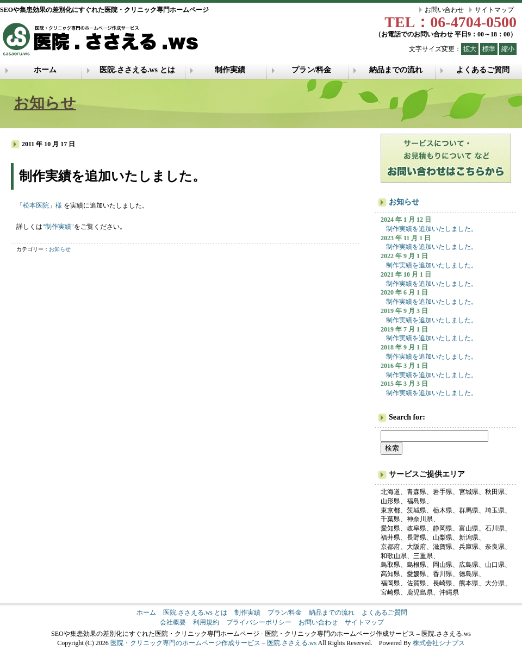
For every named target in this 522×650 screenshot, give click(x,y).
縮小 (507, 49)
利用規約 (206, 622)
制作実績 (230, 70)
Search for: (407, 417)
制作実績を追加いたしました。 (431, 229)
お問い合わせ (444, 10)
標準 (488, 49)
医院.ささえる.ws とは (137, 70)
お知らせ (45, 103)
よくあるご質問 (482, 70)
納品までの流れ (395, 70)
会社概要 (173, 622)
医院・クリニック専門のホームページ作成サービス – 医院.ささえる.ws (213, 643)
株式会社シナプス (439, 643)
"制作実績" (58, 226)
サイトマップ (494, 10)
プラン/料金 (311, 70)
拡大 (469, 49)
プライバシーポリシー (258, 622)
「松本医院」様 (39, 205)
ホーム (45, 70)
